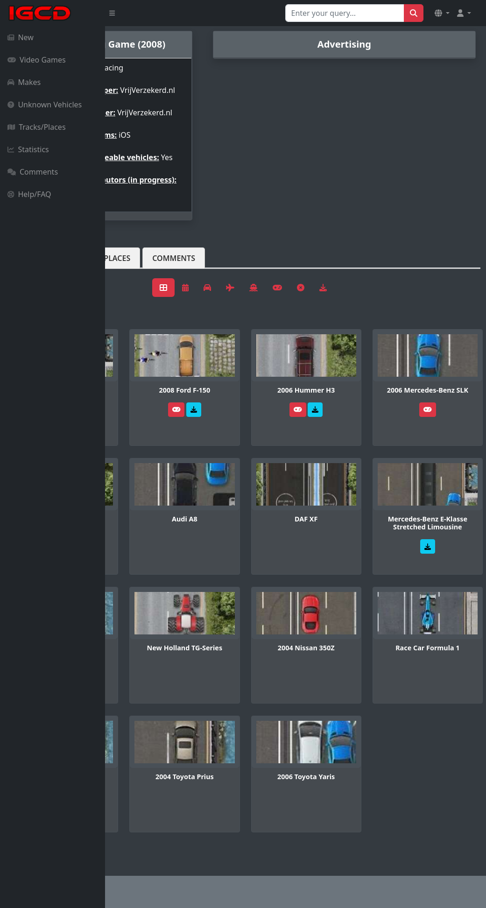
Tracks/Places (36, 127)
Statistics (28, 149)
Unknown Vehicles (44, 104)
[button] (442, 13)
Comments (32, 172)
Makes (24, 82)
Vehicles (139, 280)
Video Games (36, 60)
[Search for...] (344, 13)
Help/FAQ (29, 194)
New (20, 37)
